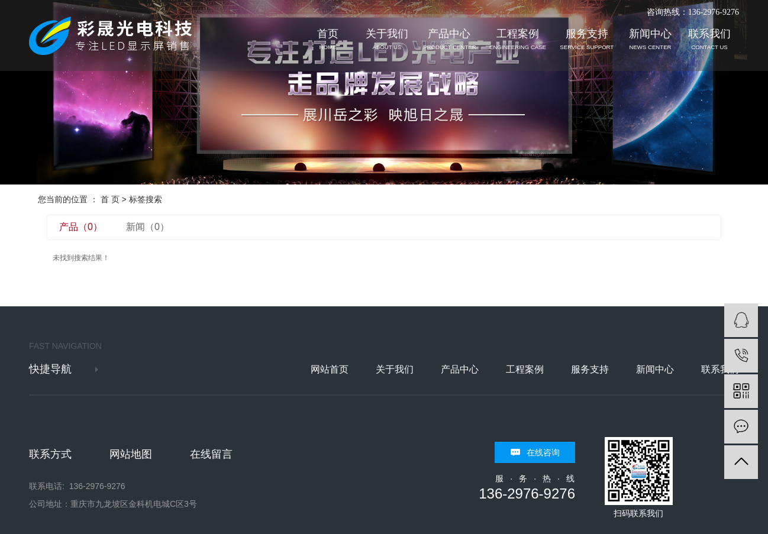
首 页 (110, 199)
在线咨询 (543, 452)
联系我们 (709, 39)
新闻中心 (650, 39)
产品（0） (80, 227)
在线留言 (211, 454)
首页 (327, 39)
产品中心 (449, 39)
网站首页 (329, 369)
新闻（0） (147, 227)
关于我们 (387, 39)
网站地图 (130, 454)
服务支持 (587, 39)
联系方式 (50, 454)
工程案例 (517, 39)
